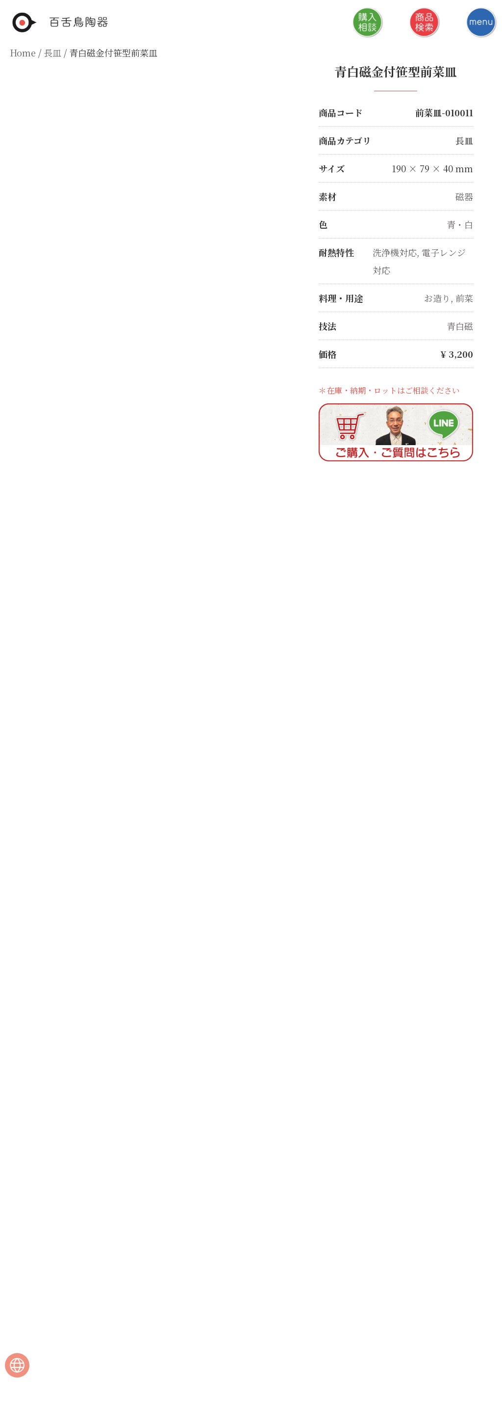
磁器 (464, 196)
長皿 (52, 52)
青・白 (460, 224)
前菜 (464, 298)
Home (23, 52)
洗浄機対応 (395, 252)
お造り (437, 298)
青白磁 (460, 325)
